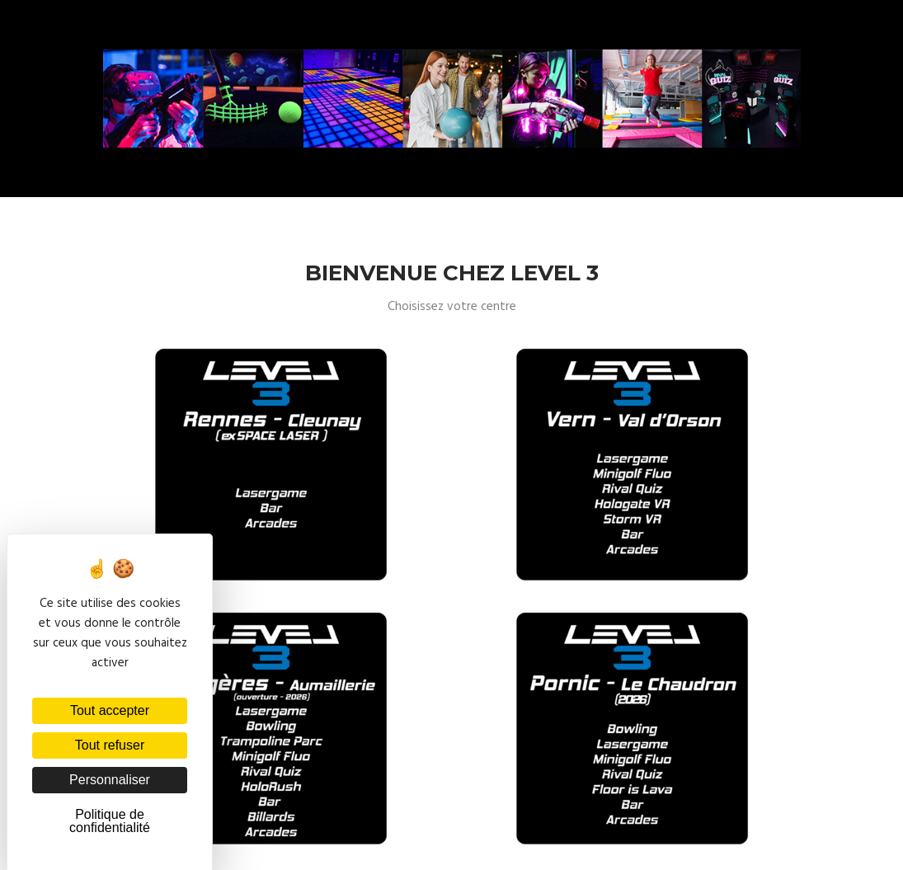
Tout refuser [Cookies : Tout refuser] (109, 745)
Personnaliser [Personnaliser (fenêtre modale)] (109, 780)
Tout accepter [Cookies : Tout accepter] (109, 710)
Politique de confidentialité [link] (109, 821)
